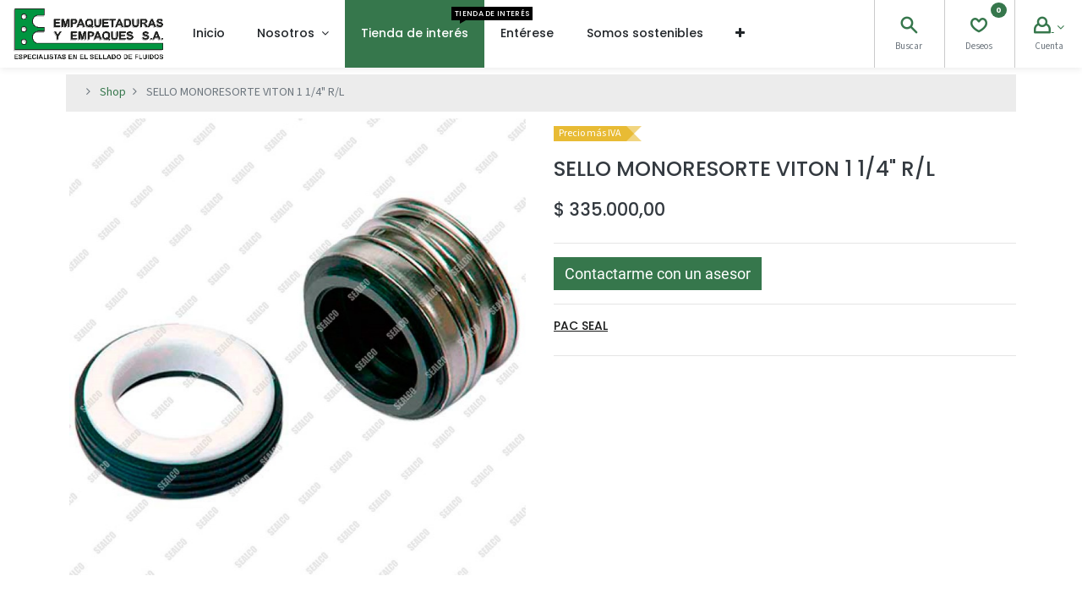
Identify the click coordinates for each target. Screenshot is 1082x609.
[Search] (908, 27)
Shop (113, 92)
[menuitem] (209, 34)
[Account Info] (1049, 27)
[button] (740, 34)
